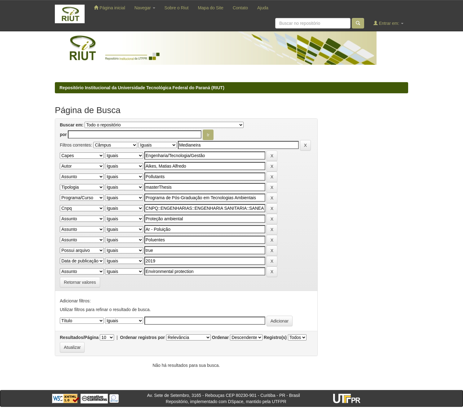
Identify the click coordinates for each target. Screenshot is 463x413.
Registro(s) (275, 337)
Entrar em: (388, 23)
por (63, 134)
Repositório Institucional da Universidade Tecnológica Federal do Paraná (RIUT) (142, 87)
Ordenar (220, 337)
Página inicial (109, 7)
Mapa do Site (210, 7)
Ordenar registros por (142, 337)
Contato (240, 7)
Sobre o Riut (177, 7)
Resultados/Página (79, 337)
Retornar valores (80, 282)
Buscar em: (71, 124)
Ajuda (262, 7)
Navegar (144, 7)
